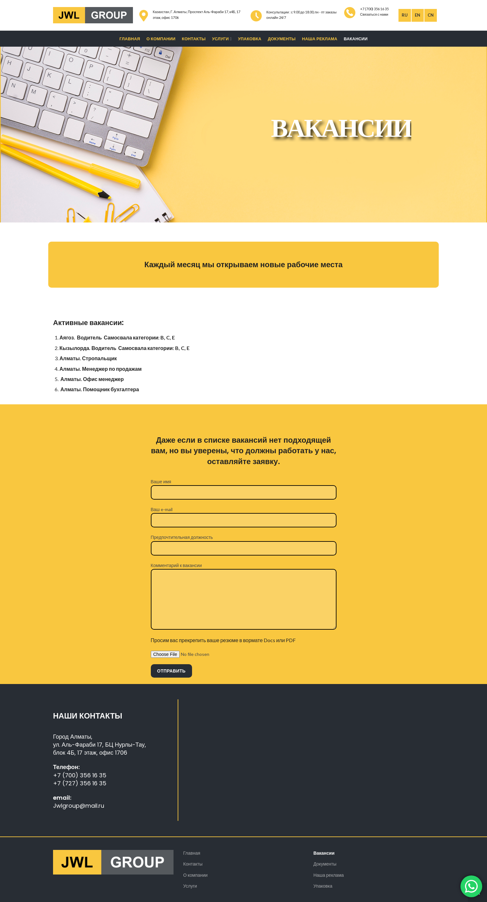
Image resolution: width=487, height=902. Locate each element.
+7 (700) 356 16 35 (79, 775)
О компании (195, 875)
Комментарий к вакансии (243, 582)
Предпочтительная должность (243, 542)
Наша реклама (328, 875)
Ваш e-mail (243, 514)
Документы (324, 864)
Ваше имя (243, 486)
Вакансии (324, 853)
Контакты (192, 864)
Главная (191, 853)
